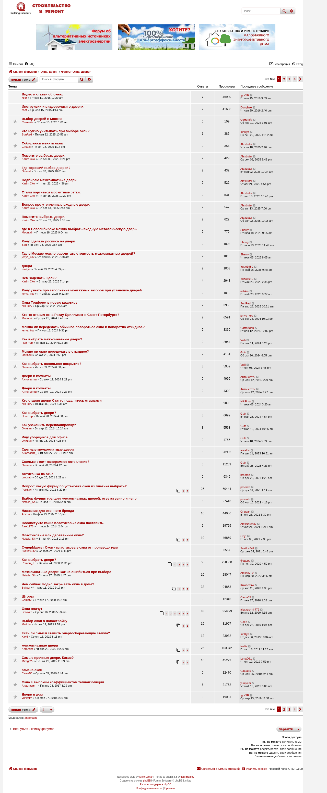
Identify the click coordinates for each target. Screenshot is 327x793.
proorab (26, 477)
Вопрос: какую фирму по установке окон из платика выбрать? (74, 486)
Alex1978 (27, 526)
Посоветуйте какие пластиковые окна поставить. (63, 523)
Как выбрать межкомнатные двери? (52, 339)
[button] (300, 79)
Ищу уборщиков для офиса (44, 437)
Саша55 (27, 599)
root (24, 97)
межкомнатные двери (40, 645)
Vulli (243, 340)
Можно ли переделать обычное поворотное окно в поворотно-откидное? (83, 327)
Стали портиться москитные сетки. (51, 192)
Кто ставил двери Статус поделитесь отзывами (62, 400)
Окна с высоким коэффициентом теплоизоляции (63, 682)
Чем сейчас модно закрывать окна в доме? (58, 584)
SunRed (27, 134)
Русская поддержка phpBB (155, 784)
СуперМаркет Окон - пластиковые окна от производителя (70, 547)
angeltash (31, 717)
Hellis (243, 646)
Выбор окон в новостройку (44, 621)
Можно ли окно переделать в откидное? (55, 351)
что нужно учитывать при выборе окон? (55, 131)
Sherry (244, 229)
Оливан (27, 354)
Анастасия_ (29, 452)
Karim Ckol (29, 158)
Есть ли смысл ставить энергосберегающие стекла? (66, 633)
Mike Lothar (146, 776)
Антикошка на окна (37, 474)
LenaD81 (246, 658)
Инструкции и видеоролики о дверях (53, 106)
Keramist (27, 648)
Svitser (26, 587)
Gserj (243, 621)
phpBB (147, 780)
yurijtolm (245, 683)
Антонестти (29, 379)
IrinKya (244, 131)
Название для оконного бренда (48, 511)
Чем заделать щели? (39, 278)
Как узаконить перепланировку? (49, 425)
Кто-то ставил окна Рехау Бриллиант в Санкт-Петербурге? (70, 315)
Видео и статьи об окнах (42, 94)
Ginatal (26, 146)
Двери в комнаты (36, 376)
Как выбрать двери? (39, 413)
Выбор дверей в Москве (42, 119)
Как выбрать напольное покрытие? (51, 364)
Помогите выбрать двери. (43, 155)
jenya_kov (28, 256)
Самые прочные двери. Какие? (48, 658)
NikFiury (27, 305)
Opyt (243, 536)
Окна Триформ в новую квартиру (49, 302)
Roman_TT (29, 563)
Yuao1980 (246, 266)
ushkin (244, 291)
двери (27, 266)
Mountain (27, 232)
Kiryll (25, 636)
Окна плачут (32, 609)
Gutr (243, 352)
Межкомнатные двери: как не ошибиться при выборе (66, 572)
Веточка (27, 612)
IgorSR (244, 95)
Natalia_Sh (29, 501)
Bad (24, 244)
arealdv (245, 450)
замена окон (32, 670)
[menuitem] (29, 64)
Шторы (28, 596)
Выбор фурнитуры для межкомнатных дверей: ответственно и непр (79, 498)
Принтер (27, 342)
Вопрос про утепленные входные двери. (56, 204)
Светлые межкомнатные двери (48, 449)
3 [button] (289, 79)
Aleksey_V (247, 572)
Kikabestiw (247, 585)
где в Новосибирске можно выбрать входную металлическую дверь (79, 229)
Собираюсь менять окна (42, 143)
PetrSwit (27, 489)
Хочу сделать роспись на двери (48, 241)
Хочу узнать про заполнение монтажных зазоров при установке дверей (82, 290)
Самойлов (247, 327)
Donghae (246, 107)
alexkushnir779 (249, 609)
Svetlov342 (29, 550)
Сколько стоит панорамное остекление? (55, 462)
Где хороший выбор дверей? (46, 168)
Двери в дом (32, 694)
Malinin (26, 624)
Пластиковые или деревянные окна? (53, 535)
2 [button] (284, 79)
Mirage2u (27, 661)
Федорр (245, 560)
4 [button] (295, 79)
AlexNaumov (248, 523)
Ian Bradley (187, 776)
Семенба (27, 122)
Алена (26, 514)
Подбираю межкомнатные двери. (49, 180)
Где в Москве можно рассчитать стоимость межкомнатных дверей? (78, 253)
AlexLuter (246, 144)
